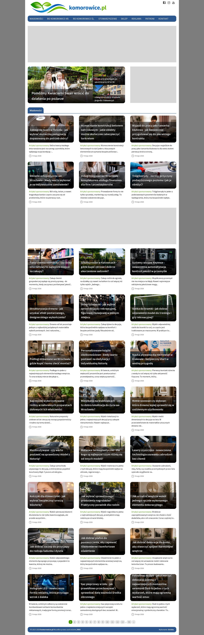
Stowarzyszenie (107, 18)
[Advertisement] (102, 44)
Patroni (149, 18)
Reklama (136, 18)
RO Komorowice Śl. (83, 18)
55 (129, 622)
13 (123, 622)
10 (107, 622)
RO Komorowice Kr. (58, 18)
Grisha (171, 629)
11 (112, 622)
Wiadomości (36, 18)
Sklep (124, 18)
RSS (79, 629)
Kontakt (163, 18)
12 (117, 622)
